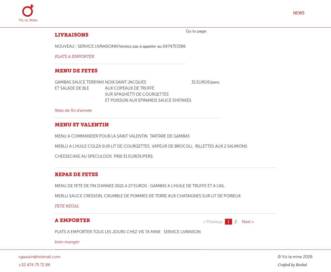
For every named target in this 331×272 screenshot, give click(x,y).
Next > (248, 221)
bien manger (67, 242)
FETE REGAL (67, 206)
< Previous (212, 221)
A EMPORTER (72, 220)
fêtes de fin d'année (73, 111)
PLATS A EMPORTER (74, 57)
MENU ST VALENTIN (82, 125)
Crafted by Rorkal (292, 265)
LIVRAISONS (71, 35)
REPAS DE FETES (76, 174)
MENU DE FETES (76, 71)
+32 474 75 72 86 (34, 264)
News (298, 13)
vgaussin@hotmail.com (39, 256)
